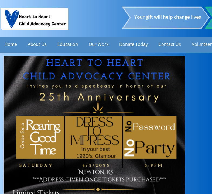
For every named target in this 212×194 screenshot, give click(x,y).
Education (67, 44)
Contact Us (170, 44)
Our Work (98, 44)
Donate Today (133, 44)
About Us (37, 44)
